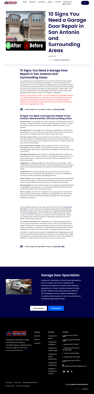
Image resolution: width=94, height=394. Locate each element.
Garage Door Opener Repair (53, 349)
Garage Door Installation (52, 343)
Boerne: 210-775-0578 (70, 344)
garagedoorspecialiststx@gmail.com (74, 365)
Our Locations (38, 308)
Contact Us (17, 382)
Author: (58, 60)
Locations (37, 343)
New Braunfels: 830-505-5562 (71, 340)
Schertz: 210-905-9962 (70, 353)
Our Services (56, 308)
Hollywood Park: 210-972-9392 (71, 361)
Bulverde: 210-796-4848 (71, 357)
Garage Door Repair (52, 337)
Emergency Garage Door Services (52, 371)
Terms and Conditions (23, 386)
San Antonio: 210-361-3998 (70, 335)
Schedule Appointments (30, 382)
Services (36, 339)
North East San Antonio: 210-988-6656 (70, 349)
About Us (37, 336)
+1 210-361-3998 (58, 109)
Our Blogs (9, 382)
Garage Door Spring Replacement (52, 356)
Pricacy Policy (10, 386)
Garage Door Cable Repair (52, 364)
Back (8, 70)
